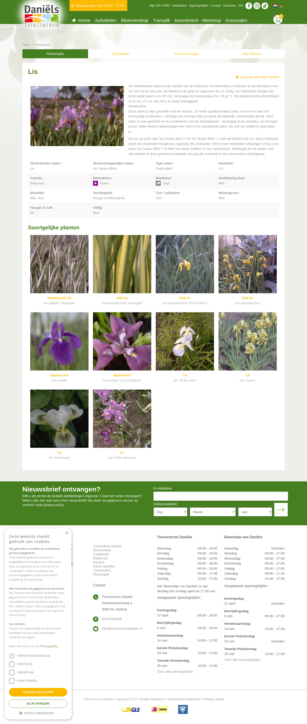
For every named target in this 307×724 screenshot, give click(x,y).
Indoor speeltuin (104, 566)
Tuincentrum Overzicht (184, 699)
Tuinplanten (101, 554)
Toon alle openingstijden (175, 671)
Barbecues (100, 558)
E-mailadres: (164, 488)
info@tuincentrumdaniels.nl (122, 628)
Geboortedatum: (166, 504)
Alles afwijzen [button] (38, 703)
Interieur (98, 562)
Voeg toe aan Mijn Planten (259, 77)
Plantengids (55, 54)
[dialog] (38, 624)
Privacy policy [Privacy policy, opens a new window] (49, 646)
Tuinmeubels (102, 570)
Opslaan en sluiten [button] (38, 692)
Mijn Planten (251, 54)
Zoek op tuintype (186, 54)
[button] (38, 713)
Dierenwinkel (102, 550)
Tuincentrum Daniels (107, 546)
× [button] (66, 533)
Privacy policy (213, 699)
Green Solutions (152, 699)
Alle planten (121, 54)
